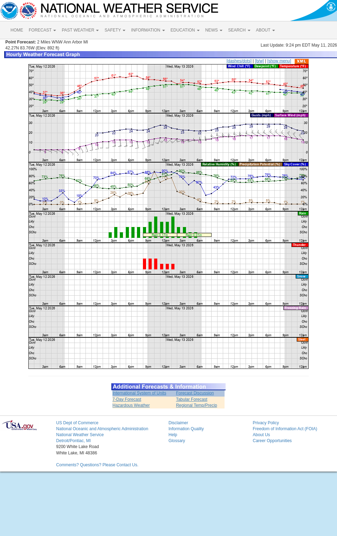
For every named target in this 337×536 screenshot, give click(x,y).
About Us (261, 434)
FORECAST (42, 30)
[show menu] (279, 61)
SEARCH (239, 30)
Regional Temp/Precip (196, 405)
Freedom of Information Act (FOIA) (285, 428)
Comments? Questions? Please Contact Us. (97, 464)
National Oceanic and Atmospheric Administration (102, 428)
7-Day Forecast (126, 399)
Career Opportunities (272, 440)
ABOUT (265, 30)
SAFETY (114, 30)
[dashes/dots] (239, 61)
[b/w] (259, 61)
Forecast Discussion (195, 393)
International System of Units (139, 393)
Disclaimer (178, 422)
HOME (17, 30)
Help (172, 434)
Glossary (176, 440)
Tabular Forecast (191, 399)
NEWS (213, 30)
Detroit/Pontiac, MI (73, 440)
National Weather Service (80, 434)
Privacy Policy (266, 422)
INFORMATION (148, 30)
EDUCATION (185, 30)
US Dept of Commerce (77, 422)
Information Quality (186, 428)
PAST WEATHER (80, 30)
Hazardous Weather (131, 405)
